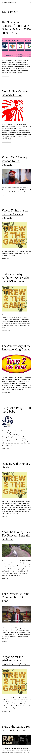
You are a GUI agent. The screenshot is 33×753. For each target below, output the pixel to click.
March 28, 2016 (5, 258)
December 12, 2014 (6, 711)
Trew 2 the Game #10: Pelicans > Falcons (16, 728)
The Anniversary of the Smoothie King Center (16, 347)
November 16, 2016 (6, 142)
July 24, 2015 (5, 516)
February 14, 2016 (6, 330)
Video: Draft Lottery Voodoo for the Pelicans (14, 161)
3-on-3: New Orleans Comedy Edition (15, 93)
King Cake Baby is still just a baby (16, 409)
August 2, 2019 (5, 76)
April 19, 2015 (5, 578)
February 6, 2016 (6, 392)
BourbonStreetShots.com (9, 2)
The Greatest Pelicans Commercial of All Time (15, 597)
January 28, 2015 (6, 641)
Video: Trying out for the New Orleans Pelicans (15, 214)
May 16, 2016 (5, 195)
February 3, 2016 (6, 448)
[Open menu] (30, 3)
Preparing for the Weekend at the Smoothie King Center (16, 660)
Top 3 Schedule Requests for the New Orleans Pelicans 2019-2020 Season (16, 27)
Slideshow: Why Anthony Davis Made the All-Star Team (15, 277)
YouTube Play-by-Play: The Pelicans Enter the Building (16, 535)
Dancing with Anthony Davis (16, 465)
